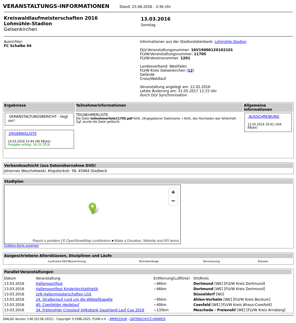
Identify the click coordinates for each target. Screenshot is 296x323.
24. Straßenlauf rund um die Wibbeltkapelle (74, 299)
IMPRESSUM (118, 319)
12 (190, 70)
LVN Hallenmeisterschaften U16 (63, 294)
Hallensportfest (49, 284)
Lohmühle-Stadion (231, 42)
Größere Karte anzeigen (21, 245)
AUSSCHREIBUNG (263, 117)
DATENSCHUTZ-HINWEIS (148, 319)
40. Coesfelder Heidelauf (57, 305)
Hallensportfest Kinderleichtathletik (67, 289)
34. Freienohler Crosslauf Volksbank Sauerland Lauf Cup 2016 (90, 310)
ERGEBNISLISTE (22, 134)
